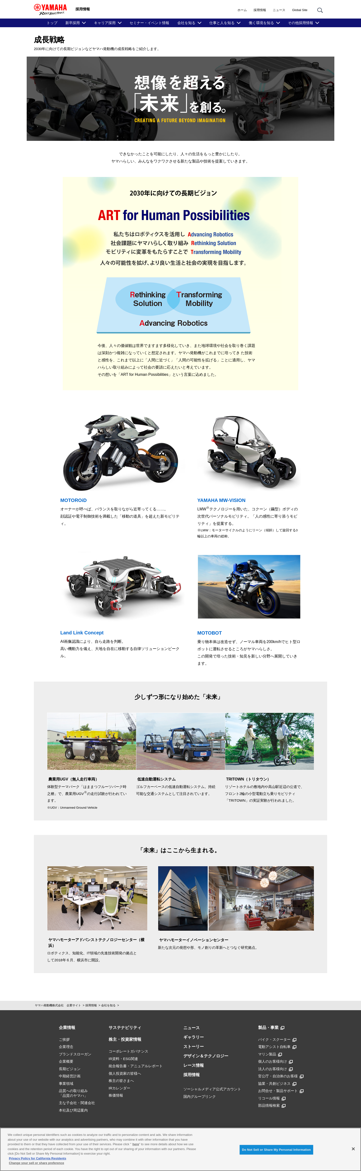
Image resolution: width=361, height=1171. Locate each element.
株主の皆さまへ (121, 1081)
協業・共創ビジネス (277, 1083)
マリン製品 (270, 1054)
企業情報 (67, 1027)
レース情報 (193, 1065)
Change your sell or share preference (36, 1163)
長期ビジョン (70, 1069)
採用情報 (260, 10)
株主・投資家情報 (125, 1039)
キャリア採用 (105, 23)
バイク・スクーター (277, 1039)
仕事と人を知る (222, 23)
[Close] (353, 1149)
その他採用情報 (300, 23)
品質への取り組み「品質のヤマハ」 (73, 1093)
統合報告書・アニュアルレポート (136, 1066)
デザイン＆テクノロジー (205, 1056)
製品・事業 (271, 1027)
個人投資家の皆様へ (125, 1073)
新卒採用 (72, 23)
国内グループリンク (199, 1096)
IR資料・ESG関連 (123, 1059)
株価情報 (116, 1095)
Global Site (299, 10)
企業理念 (66, 1047)
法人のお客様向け (275, 1069)
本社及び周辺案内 (73, 1110)
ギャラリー (193, 1037)
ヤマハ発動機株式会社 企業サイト (58, 1005)
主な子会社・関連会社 (77, 1103)
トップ (52, 23)
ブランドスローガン (75, 1054)
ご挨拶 (64, 1039)
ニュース (279, 10)
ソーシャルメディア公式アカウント (212, 1089)
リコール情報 (272, 1098)
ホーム (242, 10)
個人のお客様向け (275, 1061)
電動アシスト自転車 (277, 1047)
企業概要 (66, 1061)
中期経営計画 (70, 1076)
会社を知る (186, 23)
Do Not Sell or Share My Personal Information (276, 1149)
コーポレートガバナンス (128, 1051)
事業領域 (66, 1083)
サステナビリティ (125, 1027)
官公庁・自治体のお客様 (281, 1076)
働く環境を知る (261, 23)
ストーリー (193, 1046)
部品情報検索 (272, 1105)
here (135, 1144)
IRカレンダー (119, 1088)
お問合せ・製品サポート (281, 1091)
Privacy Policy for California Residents (37, 1158)
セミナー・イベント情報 (149, 23)
